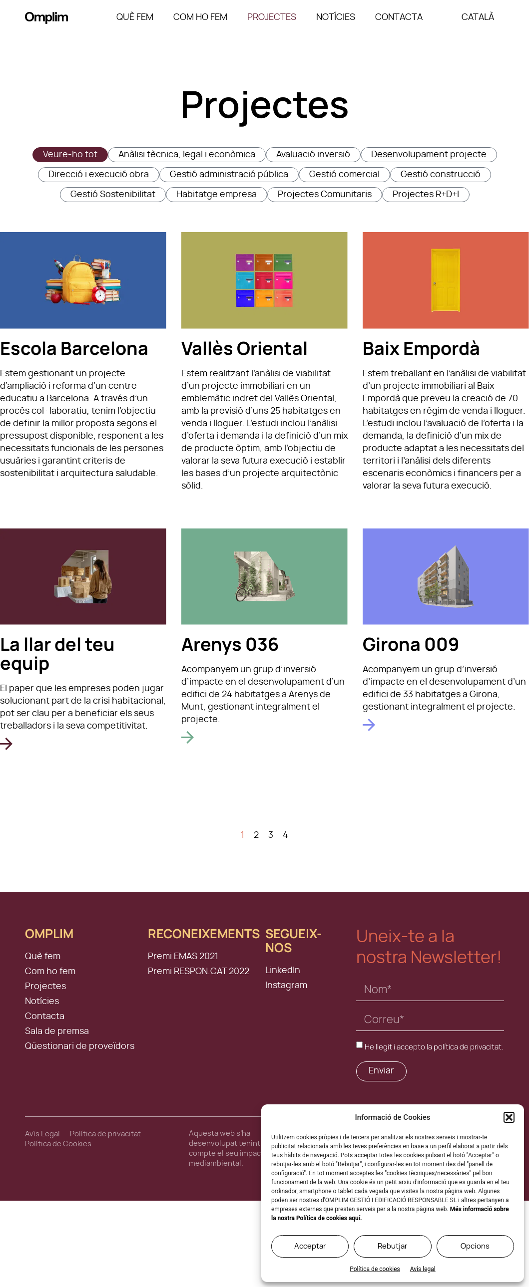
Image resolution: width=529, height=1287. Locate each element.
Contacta (399, 17)
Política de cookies (375, 1269)
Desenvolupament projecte (429, 154)
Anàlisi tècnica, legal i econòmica (186, 154)
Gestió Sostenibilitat (112, 194)
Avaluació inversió (313, 154)
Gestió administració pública (229, 174)
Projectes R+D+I (426, 194)
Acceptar (310, 1246)
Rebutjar (392, 1246)
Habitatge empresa (216, 194)
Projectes (271, 17)
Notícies (335, 17)
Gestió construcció (441, 174)
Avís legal (423, 1269)
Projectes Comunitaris (325, 194)
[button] (509, 1117)
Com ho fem (200, 17)
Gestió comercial (344, 174)
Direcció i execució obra (98, 174)
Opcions (475, 1246)
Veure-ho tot (70, 154)
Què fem (134, 17)
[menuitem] (478, 17)
